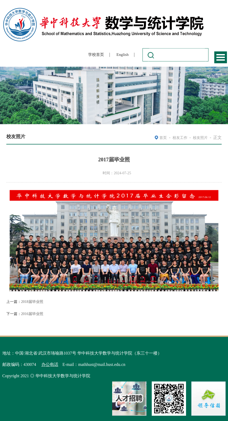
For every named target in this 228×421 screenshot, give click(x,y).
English (122, 54)
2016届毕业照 (32, 314)
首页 (163, 138)
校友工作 (180, 138)
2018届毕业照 (32, 302)
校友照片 (200, 138)
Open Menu (220, 57)
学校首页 (96, 54)
